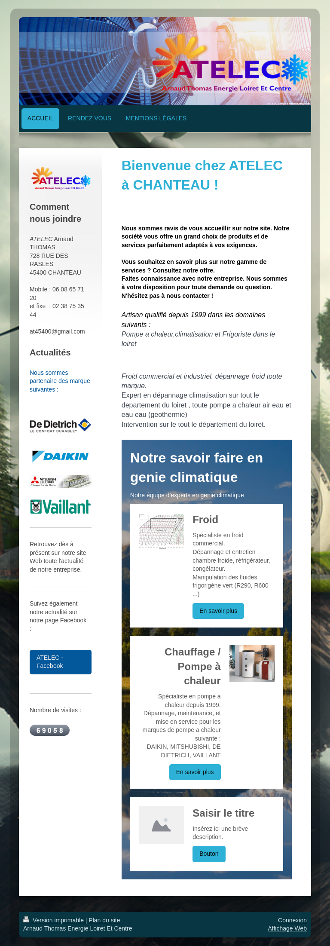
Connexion (292, 920)
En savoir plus (218, 610)
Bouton (208, 853)
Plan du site (104, 920)
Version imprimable (54, 920)
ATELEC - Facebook (50, 662)
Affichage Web (287, 928)
